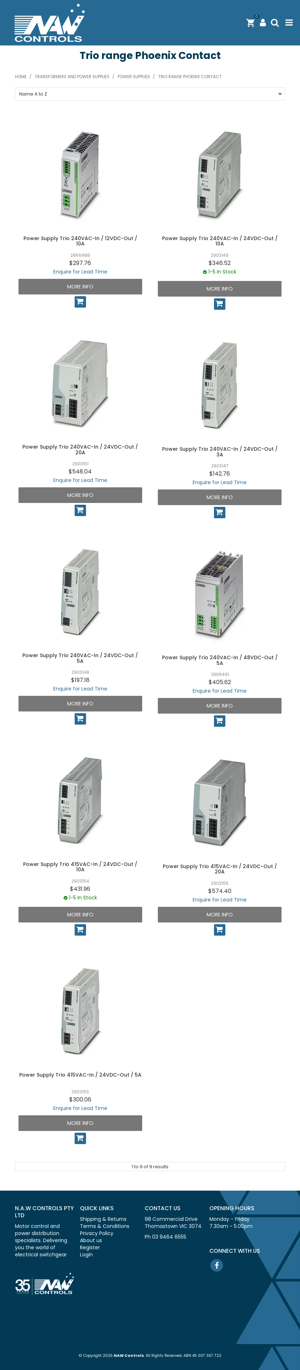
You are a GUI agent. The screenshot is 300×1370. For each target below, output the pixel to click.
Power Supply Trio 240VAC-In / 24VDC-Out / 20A (80, 449)
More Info (80, 286)
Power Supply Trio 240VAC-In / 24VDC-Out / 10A (220, 241)
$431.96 (80, 889)
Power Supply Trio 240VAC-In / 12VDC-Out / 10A (80, 241)
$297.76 (80, 263)
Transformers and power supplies (72, 77)
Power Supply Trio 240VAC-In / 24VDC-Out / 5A (80, 658)
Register (90, 1247)
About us (91, 1240)
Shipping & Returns (103, 1219)
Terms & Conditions (104, 1226)
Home (21, 77)
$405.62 (220, 682)
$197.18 (80, 680)
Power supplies (134, 77)
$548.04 (80, 471)
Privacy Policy (96, 1233)
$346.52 (220, 263)
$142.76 (219, 474)
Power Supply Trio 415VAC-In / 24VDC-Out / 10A (80, 867)
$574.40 (219, 891)
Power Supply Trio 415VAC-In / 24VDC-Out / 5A (80, 1074)
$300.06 (80, 1099)
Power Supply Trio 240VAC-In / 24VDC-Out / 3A (220, 451)
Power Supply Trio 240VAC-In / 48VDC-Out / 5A (220, 660)
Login (86, 1254)
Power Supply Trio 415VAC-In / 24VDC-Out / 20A (220, 869)
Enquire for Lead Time (80, 271)
